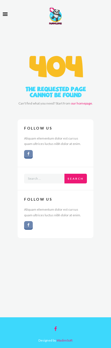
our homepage (81, 103)
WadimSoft (65, 340)
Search (76, 178)
